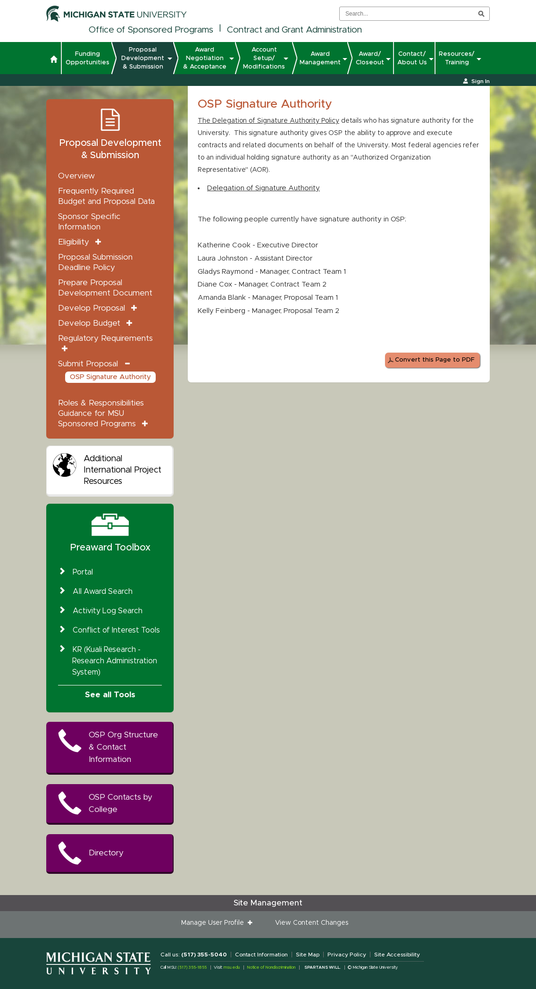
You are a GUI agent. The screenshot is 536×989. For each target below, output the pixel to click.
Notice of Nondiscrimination (271, 967)
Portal (83, 572)
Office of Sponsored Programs (151, 29)
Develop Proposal (91, 308)
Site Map (307, 954)
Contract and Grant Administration (294, 29)
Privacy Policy (346, 954)
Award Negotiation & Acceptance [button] (206, 58)
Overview (76, 176)
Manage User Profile (214, 923)
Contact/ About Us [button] (412, 58)
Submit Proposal (88, 364)
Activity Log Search (107, 611)
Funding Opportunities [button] (87, 58)
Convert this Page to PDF (435, 360)
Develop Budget (89, 323)
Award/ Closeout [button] (370, 58)
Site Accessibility (397, 954)
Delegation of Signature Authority (263, 188)
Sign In (480, 81)
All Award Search (103, 591)
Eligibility (73, 242)
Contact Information (261, 954)
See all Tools (110, 695)
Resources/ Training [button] (457, 58)
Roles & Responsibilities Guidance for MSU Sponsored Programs (101, 413)
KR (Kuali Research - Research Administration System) (114, 661)
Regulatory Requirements (105, 338)
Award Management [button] (320, 58)
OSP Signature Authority (110, 376)
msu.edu (232, 967)
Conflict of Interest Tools (116, 630)
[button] (53, 60)
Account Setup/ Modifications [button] (264, 58)
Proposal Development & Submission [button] (144, 58)
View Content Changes (311, 923)
